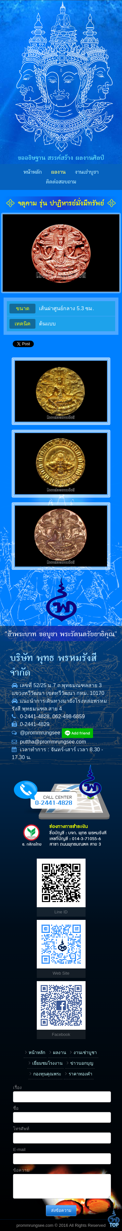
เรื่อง (17, 1087)
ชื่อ (16, 1108)
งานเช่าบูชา (87, 172)
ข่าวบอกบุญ (81, 1063)
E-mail (19, 1149)
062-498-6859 (68, 716)
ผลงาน (58, 172)
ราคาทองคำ (80, 1074)
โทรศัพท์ (21, 1128)
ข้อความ (21, 1170)
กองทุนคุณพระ (47, 1074)
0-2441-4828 (34, 716)
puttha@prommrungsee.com (53, 741)
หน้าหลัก (32, 172)
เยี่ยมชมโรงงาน (47, 1063)
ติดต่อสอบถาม (61, 182)
